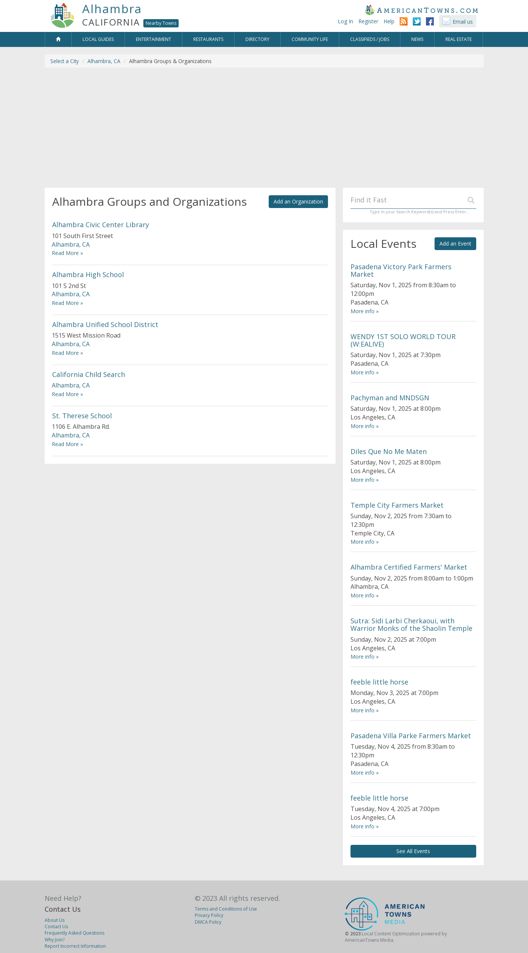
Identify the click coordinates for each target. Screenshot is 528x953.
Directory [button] (257, 39)
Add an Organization (298, 201)
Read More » (67, 252)
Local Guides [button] (98, 39)
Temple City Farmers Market (397, 505)
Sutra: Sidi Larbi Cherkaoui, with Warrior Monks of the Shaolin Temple (411, 624)
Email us (463, 21)
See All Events (413, 851)
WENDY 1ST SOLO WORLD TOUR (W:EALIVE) (403, 340)
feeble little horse (379, 681)
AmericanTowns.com (421, 10)
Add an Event (455, 243)
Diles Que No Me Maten (388, 451)
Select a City (64, 61)
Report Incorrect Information (75, 946)
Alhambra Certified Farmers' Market (408, 566)
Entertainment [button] (153, 39)
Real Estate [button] (458, 39)
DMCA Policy (208, 922)
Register (368, 21)
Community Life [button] (310, 39)
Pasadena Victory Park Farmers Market (400, 270)
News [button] (417, 39)
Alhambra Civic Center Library (100, 224)
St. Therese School (82, 415)
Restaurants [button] (208, 39)
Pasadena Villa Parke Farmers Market (410, 735)
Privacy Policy (209, 915)
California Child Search (88, 374)
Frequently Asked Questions (74, 933)
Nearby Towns (161, 23)
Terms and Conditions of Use (226, 909)
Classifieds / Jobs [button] (369, 39)
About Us (55, 920)
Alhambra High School (88, 274)
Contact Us (63, 909)
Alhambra (112, 9)
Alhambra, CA (103, 61)
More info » (364, 311)
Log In (345, 21)
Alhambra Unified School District (105, 324)
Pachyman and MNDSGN (389, 397)
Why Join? (55, 939)
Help (389, 21)
